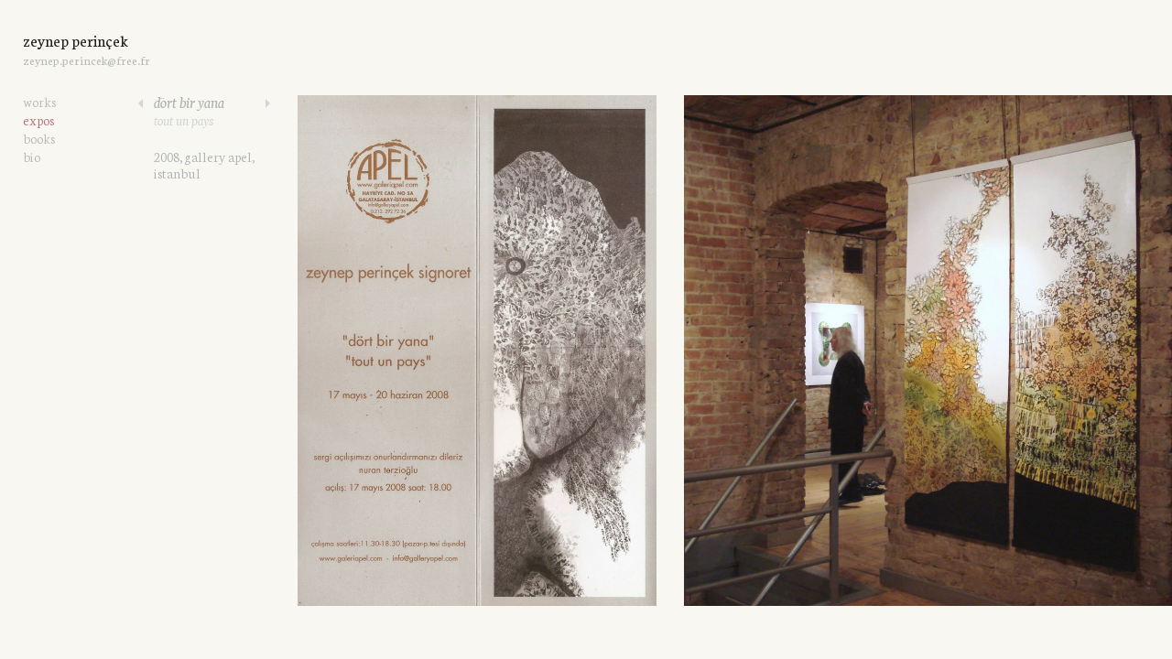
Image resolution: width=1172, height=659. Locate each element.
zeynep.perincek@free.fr (86, 60)
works (39, 101)
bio (31, 156)
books (39, 138)
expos (38, 120)
